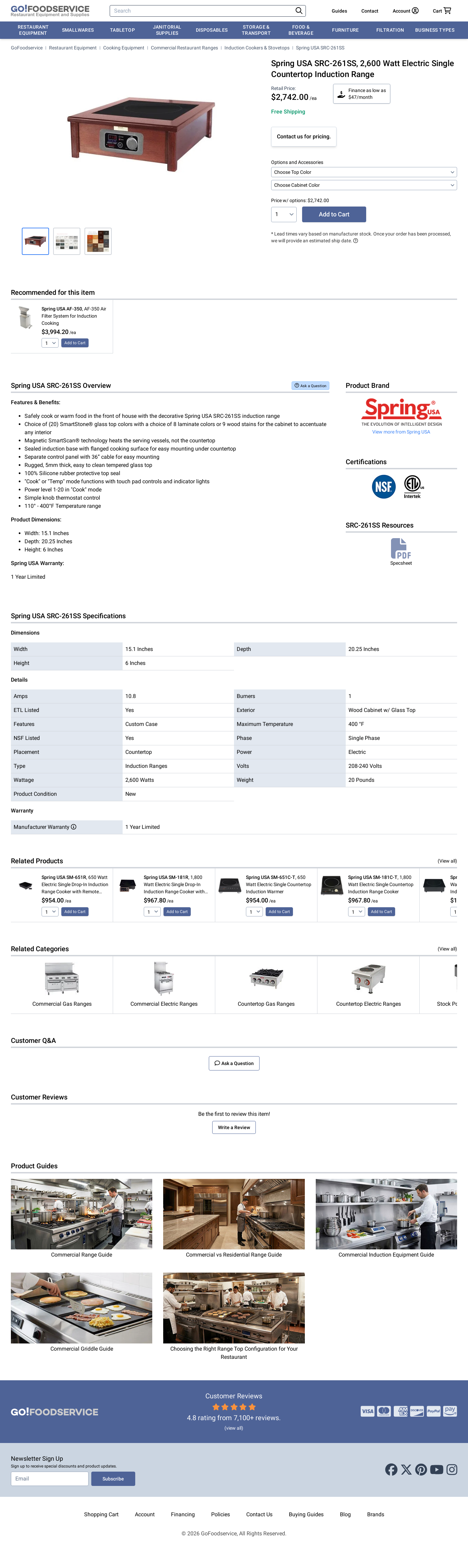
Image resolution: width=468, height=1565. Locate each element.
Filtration (390, 30)
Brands (375, 1514)
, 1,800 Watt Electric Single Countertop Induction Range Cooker (381, 884)
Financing (183, 1514)
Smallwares (78, 30)
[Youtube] (437, 1470)
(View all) (447, 861)
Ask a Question (310, 385)
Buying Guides (306, 1514)
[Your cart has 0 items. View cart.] (442, 10)
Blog (345, 1514)
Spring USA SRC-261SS (320, 47)
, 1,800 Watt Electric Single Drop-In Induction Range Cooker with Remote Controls (174, 885)
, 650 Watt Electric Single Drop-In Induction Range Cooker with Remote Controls (75, 885)
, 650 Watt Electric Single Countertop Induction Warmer (278, 884)
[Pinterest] (421, 1470)
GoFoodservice (27, 47)
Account (145, 1514)
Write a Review (234, 1127)
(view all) (233, 1428)
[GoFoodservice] (50, 11)
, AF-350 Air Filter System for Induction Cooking (74, 316)
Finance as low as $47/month (362, 94)
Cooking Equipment (123, 47)
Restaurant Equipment (33, 30)
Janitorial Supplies (167, 30)
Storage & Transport (256, 30)
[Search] (202, 10)
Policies (220, 1514)
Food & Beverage (300, 30)
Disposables (212, 30)
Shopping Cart (101, 1514)
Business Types (434, 30)
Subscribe (113, 1479)
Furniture (345, 30)
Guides (339, 11)
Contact (369, 11)
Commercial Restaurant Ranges (184, 47)
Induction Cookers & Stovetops (257, 47)
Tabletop (122, 30)
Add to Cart (334, 214)
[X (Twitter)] (406, 1470)
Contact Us (259, 1514)
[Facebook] (391, 1470)
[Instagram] (452, 1470)
